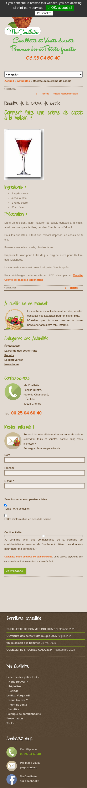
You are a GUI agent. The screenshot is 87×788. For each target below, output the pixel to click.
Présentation (14, 718)
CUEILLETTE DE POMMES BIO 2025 (29, 629)
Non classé (11, 364)
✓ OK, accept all (60, 7)
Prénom (9, 467)
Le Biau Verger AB (18, 695)
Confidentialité (12, 532)
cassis (56, 94)
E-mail (9, 480)
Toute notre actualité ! (17, 507)
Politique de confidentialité (23, 713)
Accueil (9, 81)
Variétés (14, 709)
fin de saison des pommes (23, 642)
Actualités (23, 81)
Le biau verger (13, 359)
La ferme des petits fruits (22, 677)
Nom (7, 454)
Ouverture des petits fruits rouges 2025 (31, 636)
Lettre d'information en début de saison (27, 517)
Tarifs (10, 723)
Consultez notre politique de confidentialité (28, 556)
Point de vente (18, 704)
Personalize (44, 13)
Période (14, 690)
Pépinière (15, 686)
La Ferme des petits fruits (20, 350)
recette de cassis (69, 94)
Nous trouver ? (18, 681)
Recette (45, 94)
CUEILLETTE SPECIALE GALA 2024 (29, 649)
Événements (12, 346)
